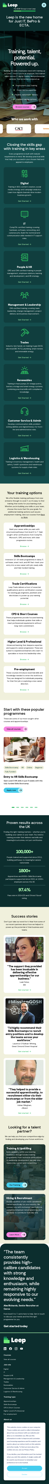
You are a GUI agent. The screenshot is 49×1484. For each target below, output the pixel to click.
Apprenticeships (10, 1401)
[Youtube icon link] (21, 1349)
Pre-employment (10, 1414)
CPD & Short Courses (12, 1408)
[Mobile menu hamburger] (44, 5)
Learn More (17, 1234)
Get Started (24, 201)
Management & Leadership (14, 1379)
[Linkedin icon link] (5, 1348)
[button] (13, 807)
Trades (6, 1382)
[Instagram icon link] (16, 1348)
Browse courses (26, 106)
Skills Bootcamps (10, 1404)
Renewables (8, 1385)
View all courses (17, 729)
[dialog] (24, 1451)
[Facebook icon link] (10, 1348)
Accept (24, 1468)
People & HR (8, 1375)
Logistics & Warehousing (13, 1392)
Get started (24, 990)
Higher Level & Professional (14, 1411)
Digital (6, 1369)
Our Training (18, 1185)
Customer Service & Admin (14, 1388)
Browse (24, 546)
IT (4, 1372)
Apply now (15, 790)
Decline (24, 1474)
